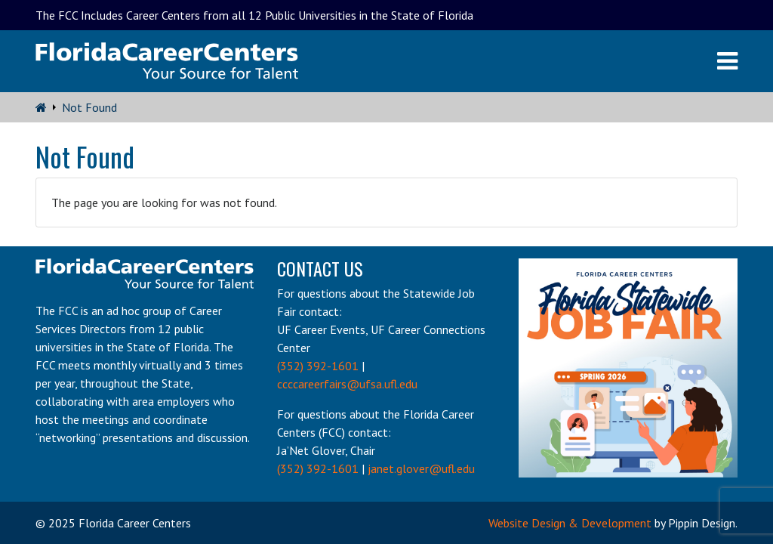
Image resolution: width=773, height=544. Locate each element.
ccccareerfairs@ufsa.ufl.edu (347, 383)
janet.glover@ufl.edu (421, 468)
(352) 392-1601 (318, 365)
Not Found (89, 107)
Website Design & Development (569, 522)
